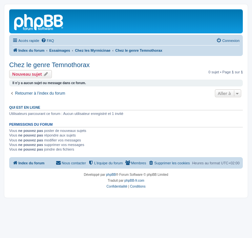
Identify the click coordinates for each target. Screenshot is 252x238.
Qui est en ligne (24, 107)
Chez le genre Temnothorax (49, 64)
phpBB (111, 174)
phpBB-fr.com (134, 180)
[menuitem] (47, 41)
